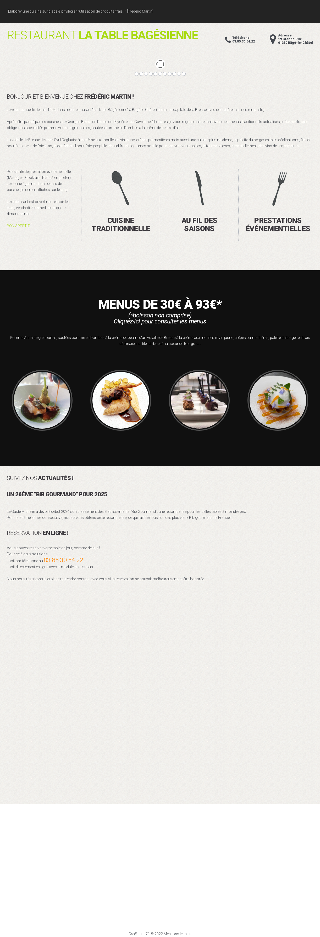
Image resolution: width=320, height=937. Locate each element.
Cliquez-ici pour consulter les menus (160, 321)
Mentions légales (177, 934)
